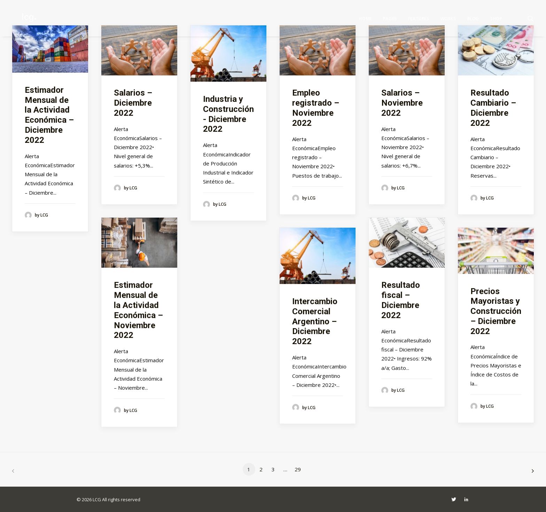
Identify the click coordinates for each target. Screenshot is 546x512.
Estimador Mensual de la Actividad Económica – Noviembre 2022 (138, 310)
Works (448, 19)
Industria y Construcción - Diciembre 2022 (228, 114)
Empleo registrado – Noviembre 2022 (315, 108)
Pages (390, 19)
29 (298, 469)
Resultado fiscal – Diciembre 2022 (400, 300)
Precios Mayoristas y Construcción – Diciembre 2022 (495, 311)
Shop (496, 19)
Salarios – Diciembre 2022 (133, 103)
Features (418, 19)
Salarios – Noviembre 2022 (402, 103)
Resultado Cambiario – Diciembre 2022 (493, 108)
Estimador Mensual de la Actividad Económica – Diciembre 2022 (49, 115)
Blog (473, 19)
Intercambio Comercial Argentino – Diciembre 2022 (314, 321)
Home (365, 19)
